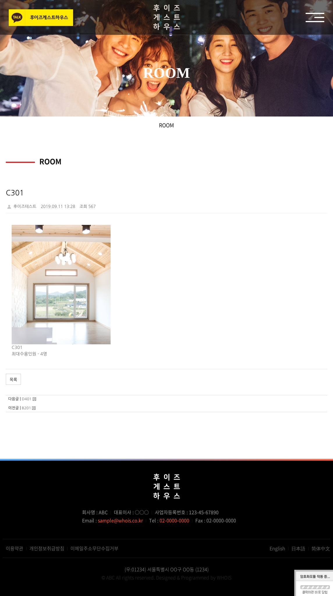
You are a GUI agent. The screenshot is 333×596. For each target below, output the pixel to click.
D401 (26, 399)
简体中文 (320, 548)
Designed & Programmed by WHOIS (193, 577)
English (277, 548)
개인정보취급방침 (46, 548)
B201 (26, 408)
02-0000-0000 (174, 520)
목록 (13, 379)
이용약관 (14, 548)
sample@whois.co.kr (120, 520)
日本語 (298, 548)
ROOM (166, 125)
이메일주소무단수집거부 (94, 548)
